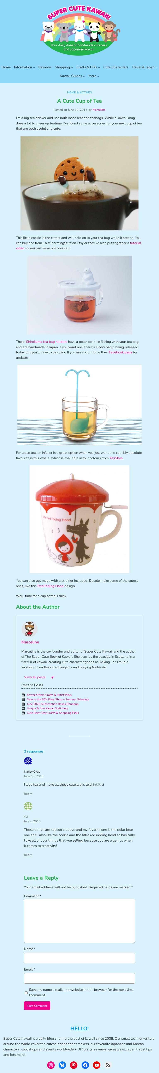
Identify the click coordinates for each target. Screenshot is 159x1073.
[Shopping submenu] (72, 67)
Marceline (99, 110)
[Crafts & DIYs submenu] (99, 67)
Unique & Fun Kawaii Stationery (47, 708)
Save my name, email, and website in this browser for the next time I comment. (81, 992)
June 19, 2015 (33, 776)
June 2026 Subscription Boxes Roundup (52, 704)
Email (29, 969)
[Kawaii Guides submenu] (84, 76)
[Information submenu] (34, 67)
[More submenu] (98, 76)
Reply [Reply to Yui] (28, 855)
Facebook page (120, 352)
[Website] (53, 677)
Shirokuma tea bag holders (46, 341)
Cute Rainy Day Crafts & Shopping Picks (53, 713)
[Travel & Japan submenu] (156, 67)
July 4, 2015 (32, 821)
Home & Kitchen (79, 92)
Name (30, 949)
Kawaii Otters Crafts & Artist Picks (49, 695)
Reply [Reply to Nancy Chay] (28, 794)
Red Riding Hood (50, 586)
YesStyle (116, 458)
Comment (32, 896)
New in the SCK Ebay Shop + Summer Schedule (58, 699)
